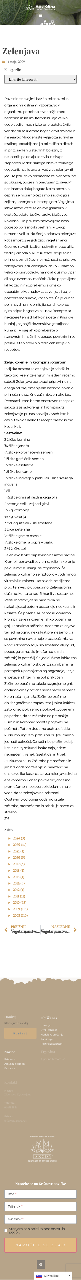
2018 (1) (18, 870)
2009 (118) (20, 909)
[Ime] (40, 1194)
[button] (40, 15)
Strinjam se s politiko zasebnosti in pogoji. (37, 1230)
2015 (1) (18, 877)
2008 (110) (20, 915)
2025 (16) (19, 845)
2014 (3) (19, 883)
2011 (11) (19, 896)
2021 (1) (18, 851)
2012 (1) (18, 890)
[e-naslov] (40, 1219)
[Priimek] (40, 1206)
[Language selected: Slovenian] (53, 1276)
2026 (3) (19, 838)
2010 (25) (19, 903)
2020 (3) (19, 857)
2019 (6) (19, 864)
